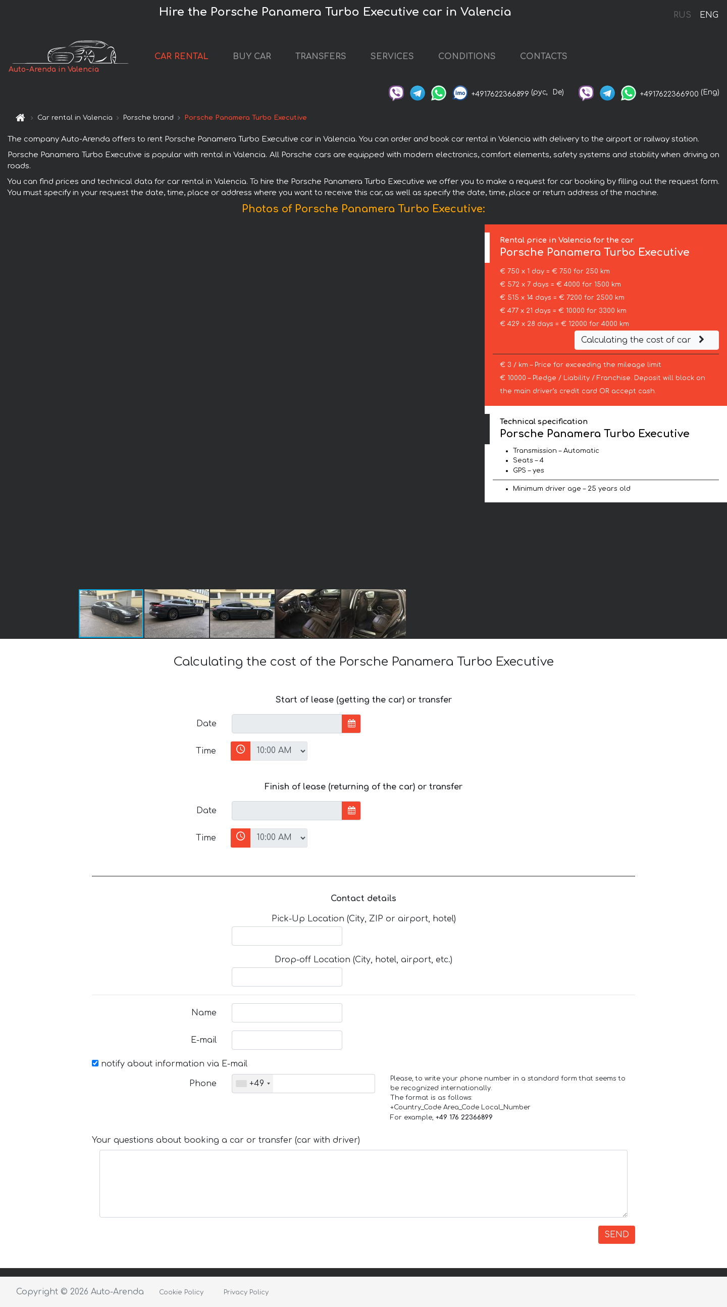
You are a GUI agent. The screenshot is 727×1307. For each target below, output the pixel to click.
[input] (287, 723)
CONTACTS (543, 56)
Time (206, 751)
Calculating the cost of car (644, 340)
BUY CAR (252, 56)
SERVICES (392, 56)
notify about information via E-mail (169, 1063)
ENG (709, 15)
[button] (476, 406)
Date (206, 723)
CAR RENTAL (181, 56)
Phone (203, 1083)
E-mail (204, 1040)
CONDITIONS (467, 56)
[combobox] (252, 1084)
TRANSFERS (320, 56)
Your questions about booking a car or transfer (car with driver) (226, 1140)
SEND (616, 1234)
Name (204, 1012)
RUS (682, 15)
